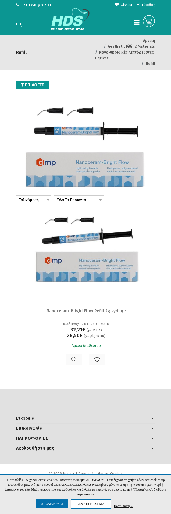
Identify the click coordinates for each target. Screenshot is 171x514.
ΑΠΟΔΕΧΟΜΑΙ (52, 504)
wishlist (121, 4)
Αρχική (149, 41)
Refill (150, 63)
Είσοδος (145, 4)
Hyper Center (110, 473)
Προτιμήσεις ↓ (123, 506)
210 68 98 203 (37, 5)
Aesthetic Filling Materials (131, 46)
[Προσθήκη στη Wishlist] (97, 356)
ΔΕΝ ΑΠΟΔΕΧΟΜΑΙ (91, 504)
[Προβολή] (74, 356)
